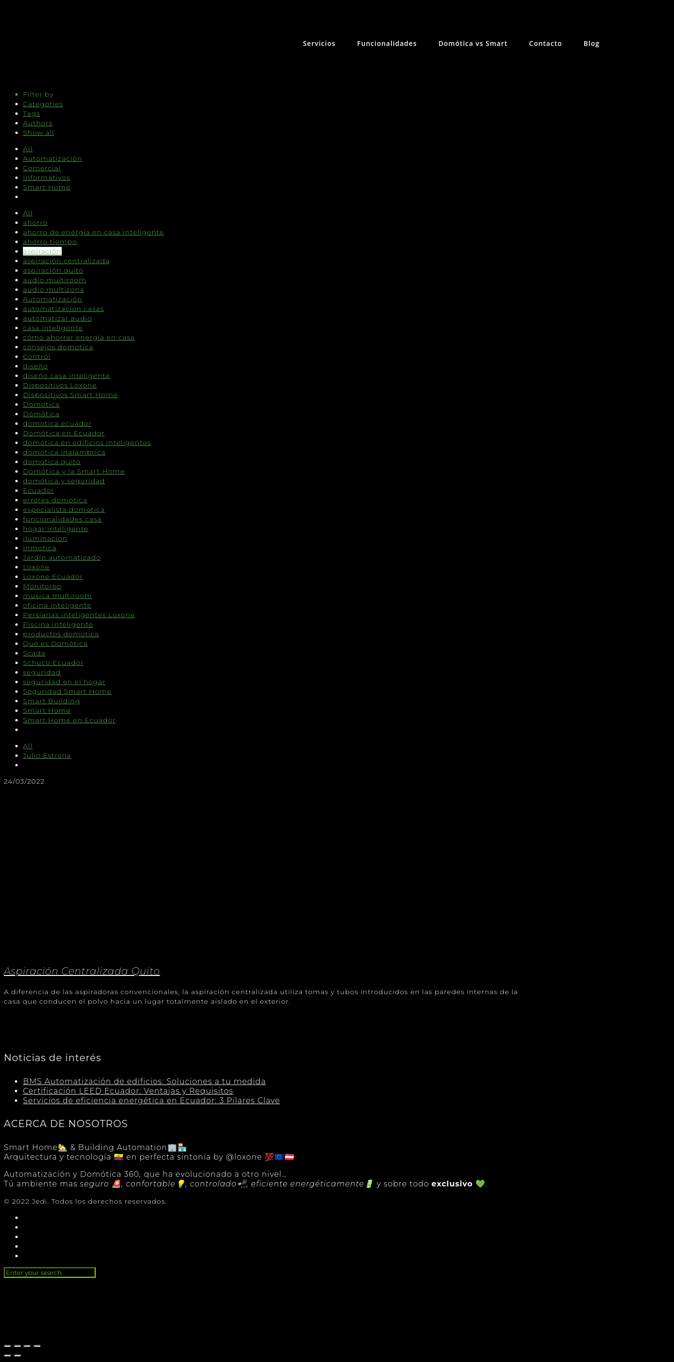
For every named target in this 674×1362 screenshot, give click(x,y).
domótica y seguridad (64, 480)
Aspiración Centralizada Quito (82, 971)
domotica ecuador (57, 423)
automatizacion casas (63, 308)
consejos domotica (58, 347)
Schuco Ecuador (53, 662)
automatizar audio (57, 318)
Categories (43, 104)
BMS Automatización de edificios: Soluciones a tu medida (144, 1081)
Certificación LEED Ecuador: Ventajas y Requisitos (128, 1091)
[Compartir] (18, 1346)
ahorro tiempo (50, 241)
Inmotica (39, 547)
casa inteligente (53, 327)
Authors (38, 123)
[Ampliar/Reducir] (37, 1346)
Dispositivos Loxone (60, 385)
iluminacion (45, 538)
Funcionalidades (387, 43)
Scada (34, 653)
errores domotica (55, 500)
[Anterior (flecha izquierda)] (7, 1355)
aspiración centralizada (66, 260)
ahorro (35, 222)
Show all (39, 132)
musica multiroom (57, 595)
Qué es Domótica (55, 643)
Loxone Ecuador (53, 576)
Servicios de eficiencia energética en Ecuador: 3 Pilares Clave (151, 1100)
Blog (591, 43)
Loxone (36, 567)
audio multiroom (54, 280)
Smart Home (47, 187)
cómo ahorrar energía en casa (79, 337)
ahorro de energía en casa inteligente (93, 232)
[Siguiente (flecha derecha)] (18, 1355)
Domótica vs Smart (473, 43)
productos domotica (61, 634)
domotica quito (52, 461)
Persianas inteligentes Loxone (79, 614)
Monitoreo (42, 586)
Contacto (545, 43)
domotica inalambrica (64, 452)
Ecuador (38, 490)
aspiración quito (53, 270)
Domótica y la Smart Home (74, 471)
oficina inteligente (57, 605)
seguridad (42, 672)
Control (37, 356)
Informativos (46, 177)
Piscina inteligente (58, 624)
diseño (35, 366)
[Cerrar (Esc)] (7, 1346)
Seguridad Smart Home (67, 691)
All (28, 148)
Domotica (41, 404)
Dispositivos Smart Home (70, 394)
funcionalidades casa (62, 519)
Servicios (319, 43)
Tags (31, 113)
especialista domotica (64, 509)
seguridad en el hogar (64, 681)
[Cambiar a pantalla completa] (27, 1346)
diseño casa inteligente (66, 375)
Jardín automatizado (62, 557)
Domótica (41, 414)
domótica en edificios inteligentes (87, 442)
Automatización (52, 158)
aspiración (42, 251)
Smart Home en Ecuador (69, 720)
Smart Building (51, 701)
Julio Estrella (47, 755)
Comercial (42, 168)
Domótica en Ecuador (64, 433)
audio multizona (53, 289)
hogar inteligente (55, 528)
